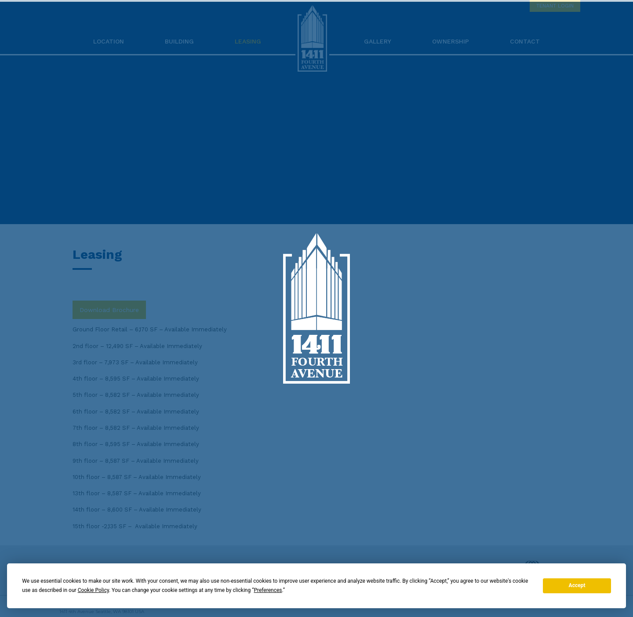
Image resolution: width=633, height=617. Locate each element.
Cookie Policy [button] (93, 590)
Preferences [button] (268, 590)
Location (108, 41)
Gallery (377, 41)
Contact (525, 41)
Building (179, 41)
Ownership (450, 41)
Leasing (248, 41)
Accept (577, 585)
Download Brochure (109, 309)
